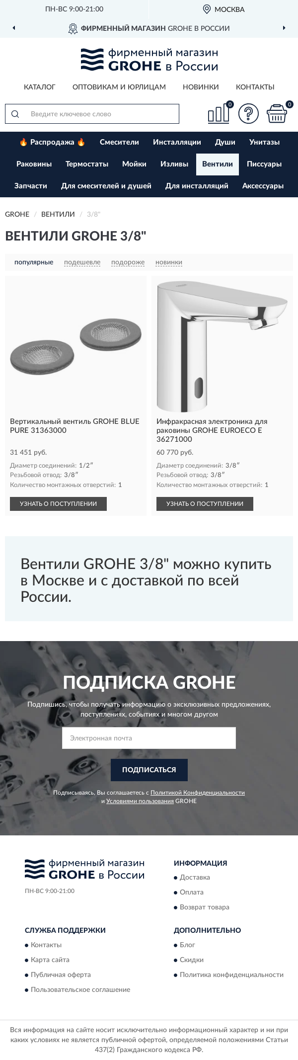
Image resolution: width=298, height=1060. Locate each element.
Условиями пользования (140, 801)
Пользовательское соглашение (80, 989)
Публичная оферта (61, 975)
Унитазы (264, 142)
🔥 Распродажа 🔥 (52, 142)
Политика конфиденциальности (232, 975)
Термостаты (87, 164)
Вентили (217, 164)
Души (225, 142)
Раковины (34, 164)
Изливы (174, 164)
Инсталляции (177, 142)
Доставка (195, 878)
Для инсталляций (196, 186)
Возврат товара (204, 907)
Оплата (192, 893)
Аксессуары (263, 186)
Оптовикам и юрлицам (119, 87)
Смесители (119, 142)
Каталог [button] (40, 87)
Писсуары (264, 164)
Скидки (192, 960)
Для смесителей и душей (106, 186)
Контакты (255, 87)
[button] (248, 113)
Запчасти (30, 186)
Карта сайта (50, 960)
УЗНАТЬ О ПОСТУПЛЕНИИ (58, 504)
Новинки (201, 87)
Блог (187, 945)
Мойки (134, 164)
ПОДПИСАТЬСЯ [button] (149, 770)
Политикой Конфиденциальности (197, 793)
